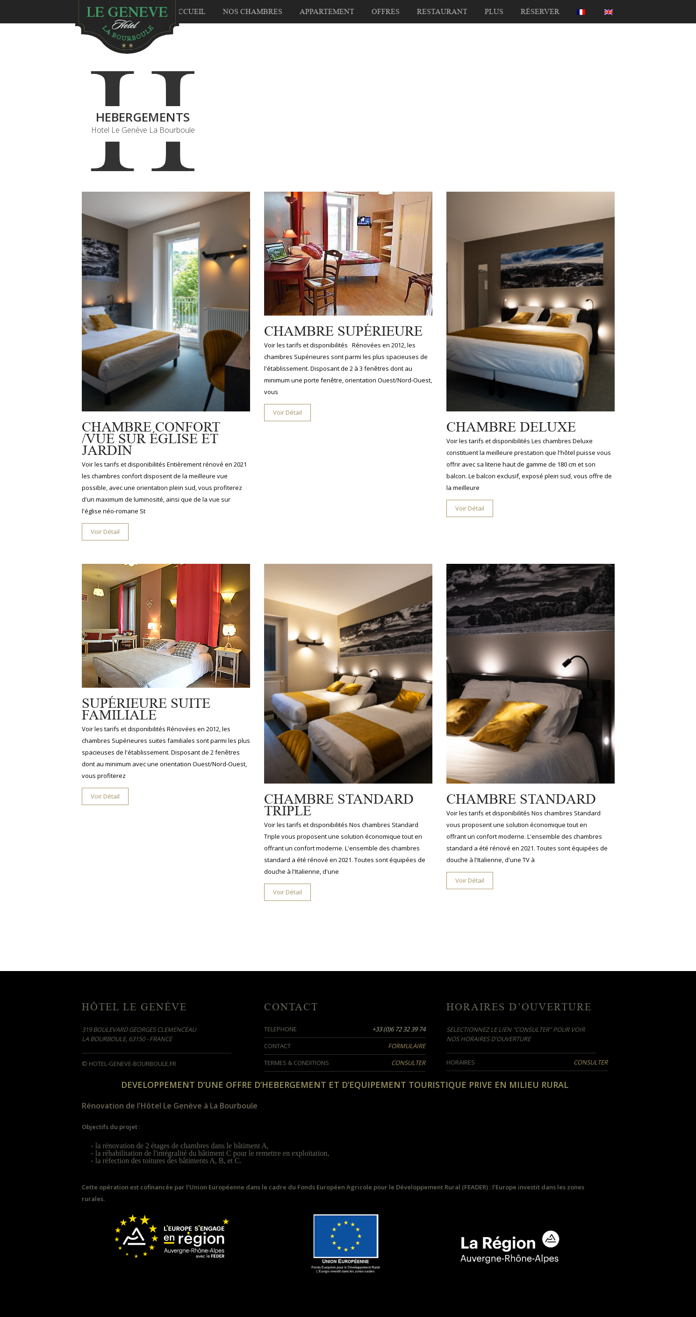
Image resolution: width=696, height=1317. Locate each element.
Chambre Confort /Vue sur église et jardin (151, 438)
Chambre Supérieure (343, 331)
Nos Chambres (252, 11)
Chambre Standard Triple (339, 805)
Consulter (408, 1062)
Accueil (189, 11)
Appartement (327, 11)
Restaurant (442, 11)
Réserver (540, 11)
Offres (386, 11)
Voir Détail (105, 531)
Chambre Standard (521, 799)
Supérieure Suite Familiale (146, 709)
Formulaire (406, 1046)
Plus (494, 11)
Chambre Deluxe (511, 427)
